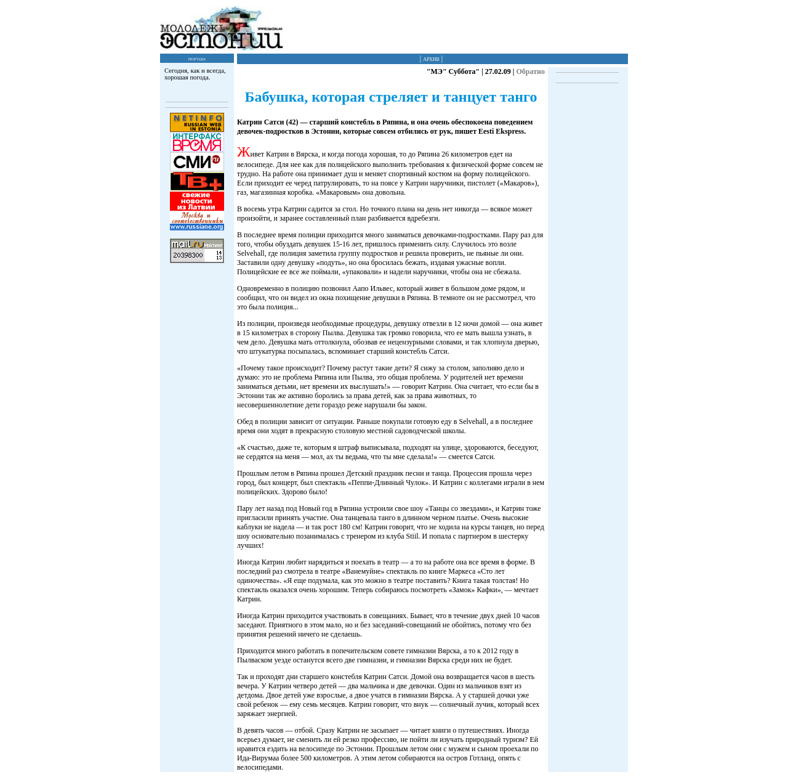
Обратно (530, 71)
